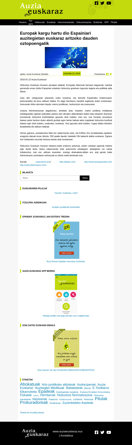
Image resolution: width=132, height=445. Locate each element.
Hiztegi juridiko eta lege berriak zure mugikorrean (66, 295)
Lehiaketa (77, 399)
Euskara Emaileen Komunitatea (95, 392)
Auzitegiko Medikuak (49, 388)
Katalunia (53, 399)
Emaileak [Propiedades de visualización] (51, 22)
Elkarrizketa (28, 391)
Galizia (36, 396)
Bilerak (87, 388)
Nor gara (31, 22)
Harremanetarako (66, 22)
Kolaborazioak (65, 399)
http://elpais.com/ (67, 162)
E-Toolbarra (100, 388)
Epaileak (46, 391)
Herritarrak (47, 395)
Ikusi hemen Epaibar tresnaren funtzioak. (66, 241)
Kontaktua (66, 435)
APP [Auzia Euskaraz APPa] (106, 22)
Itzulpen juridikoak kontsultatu (66, 207)
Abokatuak (30, 384)
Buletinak (97, 22)
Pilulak (114, 22)
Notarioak (88, 399)
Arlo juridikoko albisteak (58, 384)
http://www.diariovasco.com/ (33, 165)
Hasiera (22, 22)
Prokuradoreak (34, 402)
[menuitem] (22, 22)
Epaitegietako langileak (67, 392)
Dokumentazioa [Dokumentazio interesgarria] (83, 22)
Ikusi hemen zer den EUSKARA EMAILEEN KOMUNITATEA (66, 349)
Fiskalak (26, 395)
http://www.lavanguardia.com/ (98, 162)
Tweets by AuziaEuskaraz (32, 412)
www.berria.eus (43, 162)
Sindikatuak (55, 403)
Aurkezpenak (86, 384)
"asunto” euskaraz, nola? (66, 193)
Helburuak (40, 22)
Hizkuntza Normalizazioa (74, 395)
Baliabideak (74, 388)
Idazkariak (39, 399)
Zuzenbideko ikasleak (77, 403)
